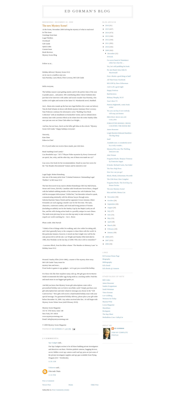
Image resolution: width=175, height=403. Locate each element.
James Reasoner (112, 129)
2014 (107, 33)
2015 (107, 29)
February (110, 229)
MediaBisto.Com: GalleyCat (113, 317)
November (111, 197)
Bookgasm (106, 311)
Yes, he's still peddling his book (118, 66)
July (109, 211)
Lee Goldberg (107, 296)
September (111, 204)
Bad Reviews (111, 94)
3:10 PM (52, 375)
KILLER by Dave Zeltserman (117, 83)
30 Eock (110, 57)
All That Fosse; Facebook (116, 80)
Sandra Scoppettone (110, 286)
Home (71, 385)
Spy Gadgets (53, 343)
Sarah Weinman (108, 289)
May (109, 218)
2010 (107, 47)
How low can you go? (114, 172)
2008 (107, 237)
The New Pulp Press (114, 168)
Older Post (94, 385)
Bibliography (107, 262)
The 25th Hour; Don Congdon (117, 179)
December (111, 53)
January (110, 232)
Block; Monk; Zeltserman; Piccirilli (119, 176)
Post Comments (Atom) (60, 390)
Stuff (108, 139)
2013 (107, 36)
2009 (107, 50)
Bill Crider (106, 280)
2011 (107, 43)
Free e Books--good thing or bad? (119, 76)
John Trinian (111, 155)
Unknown (52, 368)
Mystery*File (107, 302)
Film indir (52, 371)
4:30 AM (52, 361)
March (110, 225)
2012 (107, 40)
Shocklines (106, 308)
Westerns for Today (109, 299)
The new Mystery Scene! (116, 189)
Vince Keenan (108, 292)
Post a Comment (48, 381)
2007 (107, 240)
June (109, 215)
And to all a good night (115, 87)
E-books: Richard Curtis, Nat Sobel (119, 165)
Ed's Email (106, 265)
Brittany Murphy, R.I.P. (115, 97)
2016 (107, 25)
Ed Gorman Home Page (111, 256)
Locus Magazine (108, 305)
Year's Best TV (112, 101)
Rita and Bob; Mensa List (116, 192)
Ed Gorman (119, 328)
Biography (106, 259)
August (110, 208)
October (110, 200)
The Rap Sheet (108, 314)
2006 (107, 244)
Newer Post (46, 385)
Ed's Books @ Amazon (111, 268)
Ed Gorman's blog (88, 11)
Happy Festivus (112, 90)
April (109, 222)
